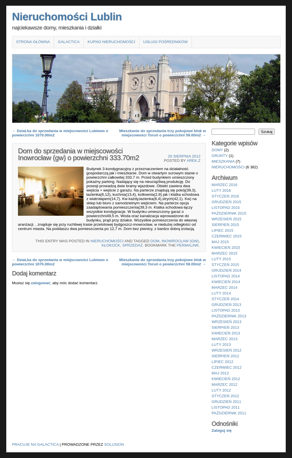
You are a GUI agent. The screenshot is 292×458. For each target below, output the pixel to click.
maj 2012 (220, 373)
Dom (155, 241)
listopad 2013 (226, 310)
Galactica (69, 42)
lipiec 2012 (222, 362)
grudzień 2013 (226, 304)
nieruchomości (107, 241)
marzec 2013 (224, 339)
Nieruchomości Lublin (67, 17)
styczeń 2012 (225, 396)
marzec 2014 (224, 287)
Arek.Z (193, 160)
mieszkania (223, 161)
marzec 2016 (224, 185)
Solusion (114, 444)
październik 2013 (229, 316)
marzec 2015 (224, 253)
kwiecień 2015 (226, 247)
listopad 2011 (226, 407)
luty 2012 (221, 390)
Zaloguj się (222, 430)
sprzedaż (132, 245)
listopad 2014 (226, 276)
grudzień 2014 (226, 270)
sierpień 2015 (225, 225)
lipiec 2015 (222, 230)
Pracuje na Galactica (35, 444)
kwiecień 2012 (226, 379)
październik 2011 (229, 413)
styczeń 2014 (225, 299)
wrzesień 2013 (227, 322)
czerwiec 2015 (227, 236)
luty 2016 (221, 190)
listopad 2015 (226, 207)
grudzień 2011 (226, 402)
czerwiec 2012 (227, 367)
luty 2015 (221, 259)
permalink (188, 245)
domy (217, 150)
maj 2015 (220, 242)
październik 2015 (229, 213)
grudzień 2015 (226, 202)
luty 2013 (221, 344)
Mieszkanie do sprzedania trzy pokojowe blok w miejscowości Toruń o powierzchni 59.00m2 (162, 133)
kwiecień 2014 (226, 282)
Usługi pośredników (165, 42)
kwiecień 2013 (226, 333)
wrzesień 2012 (227, 350)
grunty (220, 156)
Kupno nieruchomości (111, 42)
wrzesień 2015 (227, 219)
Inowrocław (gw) (180, 241)
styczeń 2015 (225, 265)
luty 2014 (221, 293)
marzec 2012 (224, 384)
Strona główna (33, 42)
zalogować (40, 283)
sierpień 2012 (225, 356)
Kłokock (111, 245)
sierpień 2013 (225, 327)
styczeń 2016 (225, 196)
